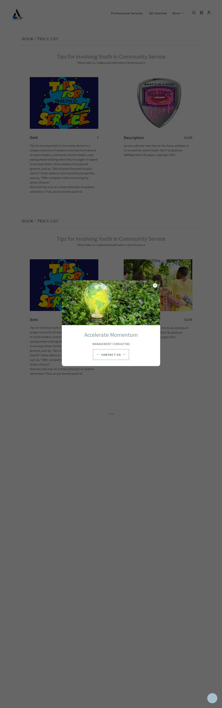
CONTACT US (111, 354)
